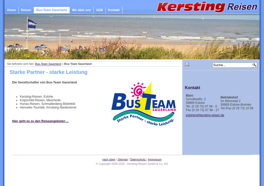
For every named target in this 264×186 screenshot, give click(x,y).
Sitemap (123, 159)
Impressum (155, 159)
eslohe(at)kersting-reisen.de (205, 115)
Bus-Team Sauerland (51, 10)
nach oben (108, 159)
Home (11, 10)
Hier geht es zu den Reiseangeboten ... (40, 121)
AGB (99, 10)
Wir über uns (81, 10)
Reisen (26, 10)
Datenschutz (138, 159)
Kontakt (114, 10)
